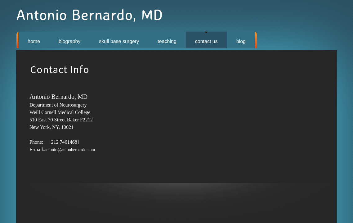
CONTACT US (206, 41)
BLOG (241, 41)
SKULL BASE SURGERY (119, 41)
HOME (34, 41)
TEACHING (167, 41)
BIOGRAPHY (69, 41)
